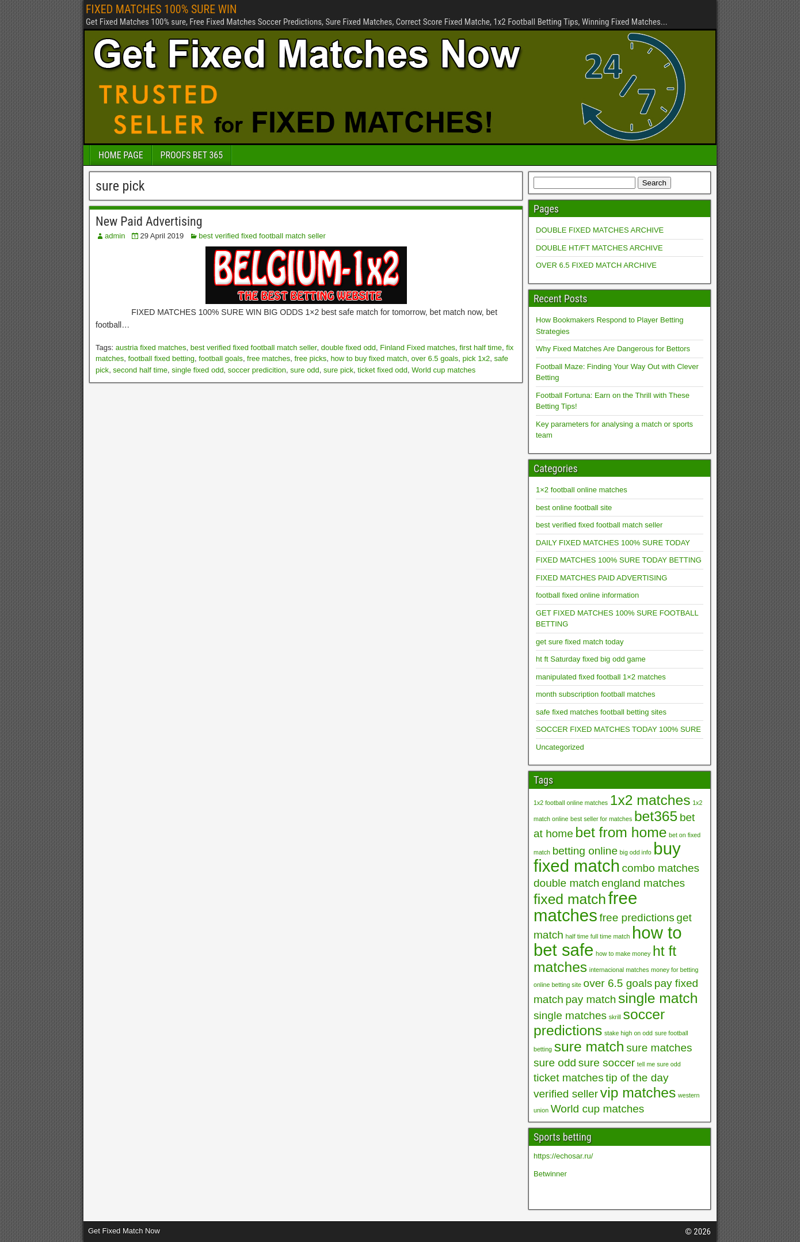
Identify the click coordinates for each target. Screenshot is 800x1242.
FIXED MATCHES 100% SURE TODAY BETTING (619, 560)
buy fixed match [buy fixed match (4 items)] (607, 857)
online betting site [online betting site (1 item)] (557, 984)
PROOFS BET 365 (192, 155)
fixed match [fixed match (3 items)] (570, 899)
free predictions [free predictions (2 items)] (636, 917)
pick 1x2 (476, 358)
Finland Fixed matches (417, 347)
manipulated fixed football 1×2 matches (601, 677)
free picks (311, 358)
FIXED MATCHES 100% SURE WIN (161, 9)
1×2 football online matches (581, 489)
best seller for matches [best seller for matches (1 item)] (601, 818)
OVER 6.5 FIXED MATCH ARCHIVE (596, 265)
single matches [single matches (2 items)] (570, 1015)
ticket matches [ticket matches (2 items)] (569, 1078)
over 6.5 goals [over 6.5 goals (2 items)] (618, 983)
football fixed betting (161, 358)
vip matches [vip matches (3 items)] (638, 1092)
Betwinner (550, 1173)
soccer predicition (257, 370)
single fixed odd (197, 370)
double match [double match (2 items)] (566, 883)
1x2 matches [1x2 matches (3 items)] (650, 800)
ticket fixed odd (382, 370)
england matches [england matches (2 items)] (643, 883)
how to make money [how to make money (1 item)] (623, 953)
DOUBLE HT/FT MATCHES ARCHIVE (599, 248)
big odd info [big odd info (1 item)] (636, 852)
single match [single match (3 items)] (658, 998)
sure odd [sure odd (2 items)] (555, 1063)
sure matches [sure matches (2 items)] (659, 1048)
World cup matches (443, 370)
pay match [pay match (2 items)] (591, 999)
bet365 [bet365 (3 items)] (655, 816)
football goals (221, 358)
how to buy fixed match (368, 358)
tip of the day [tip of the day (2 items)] (636, 1078)
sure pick (338, 370)
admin (115, 235)
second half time (140, 370)
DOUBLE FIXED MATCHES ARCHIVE (600, 230)
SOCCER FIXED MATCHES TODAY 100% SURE (618, 729)
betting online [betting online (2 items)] (585, 851)
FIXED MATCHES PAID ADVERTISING (601, 577)
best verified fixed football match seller (262, 235)
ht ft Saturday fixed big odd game (591, 659)
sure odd (304, 370)
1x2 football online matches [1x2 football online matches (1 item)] (571, 802)
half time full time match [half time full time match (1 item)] (598, 936)
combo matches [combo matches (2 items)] (660, 868)
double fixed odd (348, 347)
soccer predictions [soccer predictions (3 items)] (599, 1022)
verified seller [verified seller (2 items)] (566, 1094)
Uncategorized (560, 747)
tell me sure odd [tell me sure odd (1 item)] (659, 1064)
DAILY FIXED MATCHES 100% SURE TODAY (613, 542)
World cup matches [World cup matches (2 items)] (598, 1109)
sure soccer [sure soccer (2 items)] (606, 1063)
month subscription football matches (595, 694)
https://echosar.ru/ (563, 1156)
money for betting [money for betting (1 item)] (674, 969)
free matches (268, 358)
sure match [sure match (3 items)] (589, 1046)
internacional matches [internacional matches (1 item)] (619, 969)
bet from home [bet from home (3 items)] (620, 832)
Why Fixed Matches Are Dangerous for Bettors (613, 348)
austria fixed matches (151, 347)
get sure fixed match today (579, 641)
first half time (480, 347)
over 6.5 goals (435, 358)
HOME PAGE (120, 155)
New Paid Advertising (149, 221)
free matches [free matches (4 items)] (585, 906)
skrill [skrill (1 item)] (615, 1016)
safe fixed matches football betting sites (601, 712)
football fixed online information (587, 595)
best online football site (574, 507)
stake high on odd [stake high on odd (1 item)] (628, 1033)
